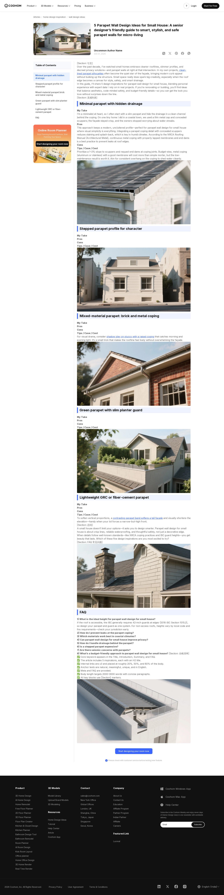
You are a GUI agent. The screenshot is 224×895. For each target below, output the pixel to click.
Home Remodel (22, 804)
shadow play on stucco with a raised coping (130, 336)
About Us (117, 796)
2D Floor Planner (23, 813)
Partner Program (121, 813)
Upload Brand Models (58, 800)
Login (194, 6)
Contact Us (118, 800)
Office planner (22, 856)
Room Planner (22, 843)
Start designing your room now (52, 144)
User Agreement (75, 887)
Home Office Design (24, 860)
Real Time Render (23, 869)
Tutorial (51, 824)
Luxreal (116, 841)
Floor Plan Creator (24, 821)
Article (51, 832)
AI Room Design (22, 847)
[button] (32, 6)
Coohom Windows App (178, 788)
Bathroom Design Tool (25, 834)
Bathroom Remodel (24, 838)
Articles (36, 17)
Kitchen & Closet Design (26, 826)
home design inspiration (54, 17)
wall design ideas (77, 17)
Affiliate (116, 821)
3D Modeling (54, 804)
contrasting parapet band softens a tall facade (138, 518)
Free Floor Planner (24, 808)
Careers (117, 826)
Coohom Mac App (176, 796)
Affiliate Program (121, 808)
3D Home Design (23, 796)
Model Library (54, 796)
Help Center (53, 828)
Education (118, 804)
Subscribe (198, 825)
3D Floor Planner (23, 817)
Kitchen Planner (22, 830)
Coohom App (54, 837)
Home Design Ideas (57, 820)
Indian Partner (119, 817)
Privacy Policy (55, 887)
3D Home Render (23, 864)
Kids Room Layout (23, 851)
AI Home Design (22, 800)
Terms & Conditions (98, 887)
